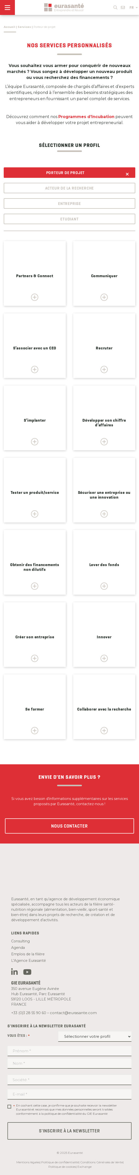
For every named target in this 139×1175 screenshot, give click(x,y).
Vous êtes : (18, 1035)
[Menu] (7, 7)
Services (24, 27)
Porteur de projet (65, 172)
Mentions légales (28, 1162)
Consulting (20, 941)
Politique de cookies (62, 1167)
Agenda (18, 947)
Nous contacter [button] (69, 826)
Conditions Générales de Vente (101, 1162)
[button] (115, 6)
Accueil (9, 27)
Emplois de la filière (28, 954)
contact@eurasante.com (73, 1012)
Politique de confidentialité (60, 1162)
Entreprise (69, 203)
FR (134, 7)
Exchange (84, 1167)
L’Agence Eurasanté (28, 960)
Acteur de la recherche (69, 188)
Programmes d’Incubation (86, 116)
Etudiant (69, 219)
